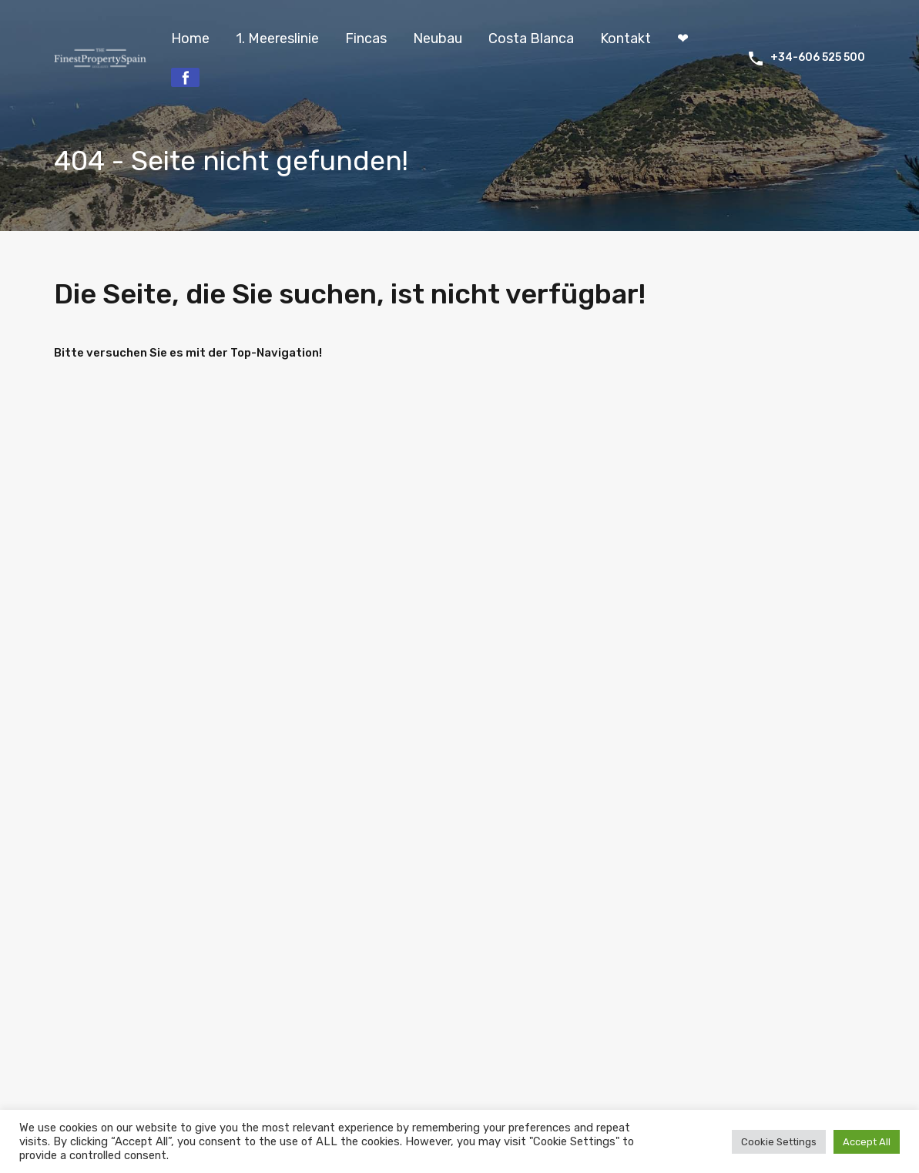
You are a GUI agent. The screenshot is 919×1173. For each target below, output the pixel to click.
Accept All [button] (866, 1142)
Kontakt (625, 38)
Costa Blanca (531, 38)
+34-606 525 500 (817, 58)
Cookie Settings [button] (779, 1142)
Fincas (366, 38)
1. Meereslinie (277, 38)
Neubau (437, 38)
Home (190, 38)
